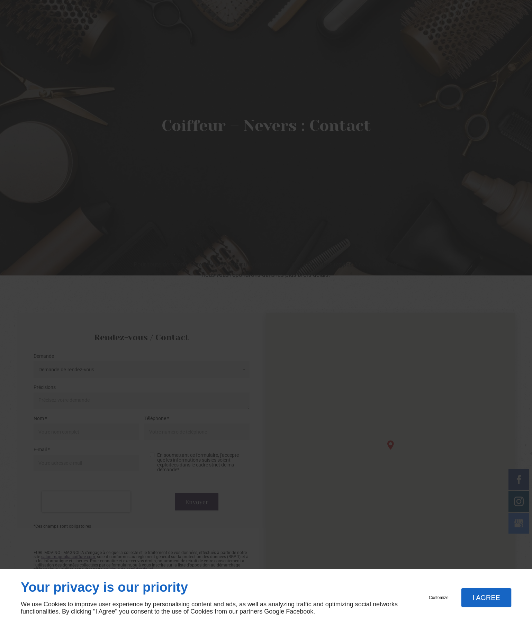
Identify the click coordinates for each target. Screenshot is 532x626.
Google (274, 611)
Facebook (299, 611)
